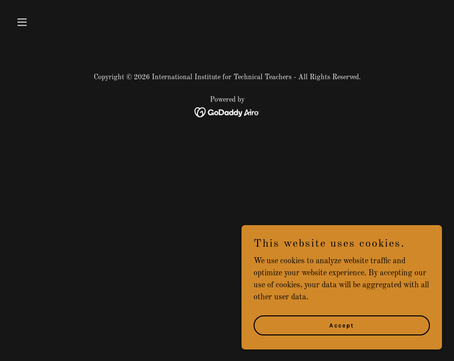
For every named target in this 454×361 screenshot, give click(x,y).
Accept (341, 324)
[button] (44, 22)
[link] (227, 112)
